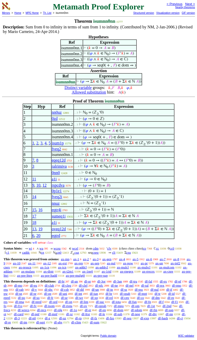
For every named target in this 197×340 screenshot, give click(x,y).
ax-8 (176, 259)
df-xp (94, 298)
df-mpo (119, 306)
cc (157, 248)
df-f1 (174, 302)
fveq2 (56, 149)
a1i (54, 179)
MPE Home (32, 13)
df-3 (17, 318)
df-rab (19, 289)
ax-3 (95, 259)
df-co (140, 298)
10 (38, 185)
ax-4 (122, 259)
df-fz (94, 318)
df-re (7, 322)
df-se (64, 298)
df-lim (84, 302)
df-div (153, 314)
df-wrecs (23, 310)
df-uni (63, 294)
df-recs (41, 310)
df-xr (69, 314)
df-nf (177, 281)
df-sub (118, 314)
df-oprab (100, 306)
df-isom (49, 306)
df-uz (62, 318)
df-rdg (58, 310)
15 (34, 210)
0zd (55, 118)
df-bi (61, 281)
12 (45, 185)
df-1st (151, 306)
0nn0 (56, 173)
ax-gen (106, 259)
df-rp (78, 318)
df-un (95, 289)
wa (41, 248)
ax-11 (32, 263)
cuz (76, 252)
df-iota (116, 302)
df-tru (133, 281)
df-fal (148, 281)
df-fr (50, 298)
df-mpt (142, 294)
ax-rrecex (148, 271)
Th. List (47, 13)
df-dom (118, 310)
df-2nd (167, 306)
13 (34, 229)
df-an (74, 281)
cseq (95, 252)
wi (30, 248)
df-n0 (32, 318)
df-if (169, 289)
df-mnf (52, 314)
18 (34, 222)
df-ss (124, 289)
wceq (57, 248)
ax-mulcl (123, 267)
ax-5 (136, 259)
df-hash (163, 318)
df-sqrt (40, 322)
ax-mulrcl (144, 267)
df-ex (163, 281)
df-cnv (125, 298)
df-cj (180, 318)
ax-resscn (25, 267)
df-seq (127, 318)
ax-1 (76, 259)
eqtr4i (56, 210)
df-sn (18, 294)
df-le (102, 314)
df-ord (53, 302)
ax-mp (65, 259)
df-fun (132, 302)
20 (38, 235)
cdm (95, 248)
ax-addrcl (101, 267)
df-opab (125, 294)
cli (113, 252)
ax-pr (144, 263)
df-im (23, 322)
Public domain (108, 335)
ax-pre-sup (100, 275)
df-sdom (136, 310)
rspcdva (58, 185)
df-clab (49, 285)
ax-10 (17, 263)
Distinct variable (78, 87)
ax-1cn (44, 267)
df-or (87, 281)
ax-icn (62, 267)
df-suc (100, 302)
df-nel (130, 285)
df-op (47, 294)
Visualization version (168, 13)
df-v (34, 289)
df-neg (135, 314)
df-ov (83, 306)
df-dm (156, 298)
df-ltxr (86, 314)
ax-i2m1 (67, 271)
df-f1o (18, 306)
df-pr (33, 294)
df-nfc (99, 285)
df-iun (94, 294)
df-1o (73, 310)
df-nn (169, 314)
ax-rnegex (126, 271)
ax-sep (95, 263)
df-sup (169, 310)
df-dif (80, 289)
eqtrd (56, 235)
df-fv (33, 306)
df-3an (117, 281)
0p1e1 (57, 191)
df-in (109, 289)
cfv (109, 248)
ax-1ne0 (87, 271)
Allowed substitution (89, 92)
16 (40, 210)
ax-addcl (81, 267)
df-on (68, 302)
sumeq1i (59, 216)
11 (34, 179)
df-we (79, 298)
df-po (21, 298)
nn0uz (57, 112)
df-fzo (110, 318)
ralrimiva (59, 166)
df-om (135, 306)
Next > (190, 4)
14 (34, 197)
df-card (19, 314)
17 (34, 216)
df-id (171, 294)
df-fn (147, 302)
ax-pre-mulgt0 (75, 275)
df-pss (139, 289)
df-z (47, 318)
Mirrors (6, 13)
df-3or (101, 281)
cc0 (172, 248)
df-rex (160, 285)
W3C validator (186, 335)
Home (17, 13)
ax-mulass (28, 271)
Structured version (143, 13)
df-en (102, 310)
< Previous (174, 4)
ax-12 (47, 263)
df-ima (19, 302)
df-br (108, 294)
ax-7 (162, 259)
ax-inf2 (175, 263)
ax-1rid (106, 271)
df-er (88, 310)
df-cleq (66, 285)
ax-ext (62, 263)
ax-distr (48, 271)
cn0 (59, 252)
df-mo (18, 285)
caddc (26, 252)
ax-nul (111, 263)
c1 (7, 252)
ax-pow (128, 263)
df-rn (170, 298)
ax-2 (86, 259)
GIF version (188, 13)
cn (42, 252)
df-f (161, 302)
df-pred (36, 302)
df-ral (145, 285)
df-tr (158, 294)
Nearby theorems (185, 7)
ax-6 (149, 259)
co (144, 248)
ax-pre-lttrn (24, 275)
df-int (78, 294)
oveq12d (59, 229)
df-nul (155, 289)
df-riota (67, 306)
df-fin (153, 310)
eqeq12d (59, 160)
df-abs (58, 322)
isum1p (58, 143)
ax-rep (78, 263)
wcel (75, 248)
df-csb (65, 289)
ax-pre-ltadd (49, 275)
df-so (36, 298)
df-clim (76, 322)
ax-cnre (168, 271)
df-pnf (35, 314)
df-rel (109, 298)
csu (128, 252)
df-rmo (176, 285)
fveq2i (57, 197)
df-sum (95, 322)
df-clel (83, 285)
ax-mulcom (166, 267)
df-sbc (48, 289)
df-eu (33, 285)
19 (40, 229)
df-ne (114, 285)
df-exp (144, 318)
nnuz (56, 203)
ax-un (159, 263)
